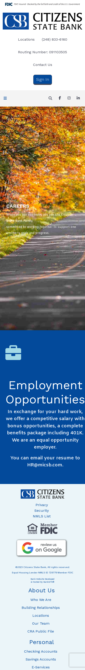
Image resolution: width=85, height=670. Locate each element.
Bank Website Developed (42, 580)
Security (41, 510)
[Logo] (42, 21)
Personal (41, 642)
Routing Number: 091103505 (42, 52)
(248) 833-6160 (54, 39)
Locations (26, 39)
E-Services (41, 667)
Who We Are (40, 600)
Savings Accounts (41, 659)
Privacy (42, 505)
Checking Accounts (40, 651)
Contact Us (42, 65)
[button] (5, 98)
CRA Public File (40, 631)
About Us (41, 590)
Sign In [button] (42, 79)
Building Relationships (41, 607)
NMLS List (42, 516)
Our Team (40, 623)
